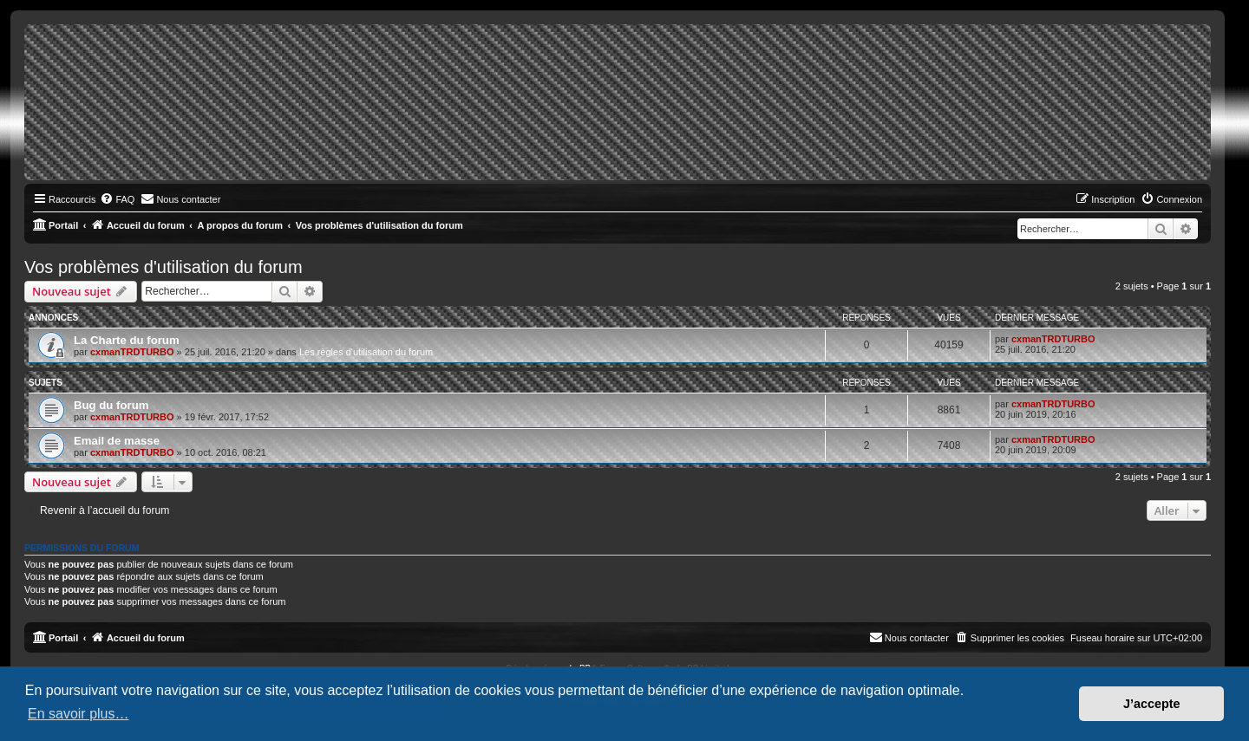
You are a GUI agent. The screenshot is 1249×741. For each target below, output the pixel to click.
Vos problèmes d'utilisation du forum (163, 266)
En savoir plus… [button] (78, 713)
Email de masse (117, 440)
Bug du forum (111, 405)
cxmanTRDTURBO (132, 352)
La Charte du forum (127, 340)
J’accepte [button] (1151, 704)
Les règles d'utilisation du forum (366, 352)
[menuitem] (117, 199)
